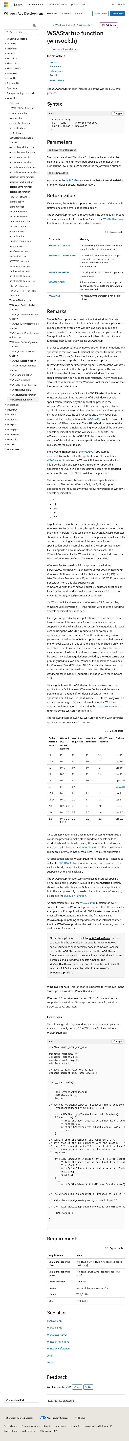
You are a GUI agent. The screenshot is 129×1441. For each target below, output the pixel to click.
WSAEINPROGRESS (59, 272)
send (50, 1355)
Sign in (121, 4)
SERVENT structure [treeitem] (19, 261)
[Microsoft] (6, 4)
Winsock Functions (58, 1341)
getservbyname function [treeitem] (21, 176)
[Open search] (113, 5)
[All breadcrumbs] (50, 25)
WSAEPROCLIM (57, 282)
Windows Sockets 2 (65, 25)
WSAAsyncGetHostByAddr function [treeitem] (23, 307)
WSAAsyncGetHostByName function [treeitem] (23, 316)
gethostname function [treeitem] (20, 157)
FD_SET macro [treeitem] (16, 132)
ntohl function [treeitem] (16, 231)
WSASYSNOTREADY (59, 245)
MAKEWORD (54, 1320)
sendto (51, 1362)
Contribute (60, 1425)
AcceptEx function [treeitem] (18, 112)
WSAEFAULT (55, 295)
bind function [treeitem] (16, 118)
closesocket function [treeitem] (20, 123)
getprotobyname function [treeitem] (22, 166)
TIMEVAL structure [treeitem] (19, 285)
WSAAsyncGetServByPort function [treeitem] (22, 353)
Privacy (73, 1425)
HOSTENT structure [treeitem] (19, 196)
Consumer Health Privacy (96, 1425)
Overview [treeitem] (14, 103)
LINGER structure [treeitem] (18, 226)
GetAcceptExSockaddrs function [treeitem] (21, 140)
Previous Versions (30, 1425)
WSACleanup (54, 460)
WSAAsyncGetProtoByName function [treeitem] (24, 326)
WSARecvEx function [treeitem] (20, 389)
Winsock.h (84, 25)
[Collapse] (35, 25)
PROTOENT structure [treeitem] (20, 241)
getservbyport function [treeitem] (21, 181)
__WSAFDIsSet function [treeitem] (21, 108)
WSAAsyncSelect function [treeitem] (22, 360)
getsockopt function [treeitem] (19, 191)
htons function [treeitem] (17, 206)
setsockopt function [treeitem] (19, 266)
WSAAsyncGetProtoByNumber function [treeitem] (24, 335)
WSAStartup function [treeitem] (20, 399)
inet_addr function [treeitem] (18, 211)
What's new (100, 13)
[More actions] (122, 25)
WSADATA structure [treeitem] (19, 379)
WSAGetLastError (113, 219)
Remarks (54, 75)
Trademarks (27, 1430)
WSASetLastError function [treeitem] (22, 394)
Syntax (53, 62)
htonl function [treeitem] (16, 201)
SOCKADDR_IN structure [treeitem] (22, 281)
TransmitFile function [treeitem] (20, 300)
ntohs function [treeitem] (17, 236)
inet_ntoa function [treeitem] (18, 216)
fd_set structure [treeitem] (17, 127)
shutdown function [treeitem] (19, 271)
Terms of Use (10, 1430)
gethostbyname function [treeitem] (22, 152)
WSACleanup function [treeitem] (20, 374)
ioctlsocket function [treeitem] (19, 221)
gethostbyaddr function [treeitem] (21, 147)
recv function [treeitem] (16, 246)
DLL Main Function (75, 895)
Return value (56, 70)
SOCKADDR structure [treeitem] (20, 276)
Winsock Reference (58, 1348)
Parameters (55, 66)
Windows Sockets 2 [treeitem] (17, 38)
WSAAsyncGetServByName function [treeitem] (23, 344)
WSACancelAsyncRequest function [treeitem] (22, 367)
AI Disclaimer (10, 1425)
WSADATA (72, 180)
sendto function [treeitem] (17, 256)
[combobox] (21, 32)
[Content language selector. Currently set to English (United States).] (19, 1418)
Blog (46, 1425)
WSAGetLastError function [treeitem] (23, 384)
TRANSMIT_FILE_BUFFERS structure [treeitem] (22, 293)
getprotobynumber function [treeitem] (23, 172)
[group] (86, 780)
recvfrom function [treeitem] (18, 251)
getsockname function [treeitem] (20, 186)
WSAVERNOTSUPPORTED (62, 255)
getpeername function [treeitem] (20, 161)
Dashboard (117, 13)
